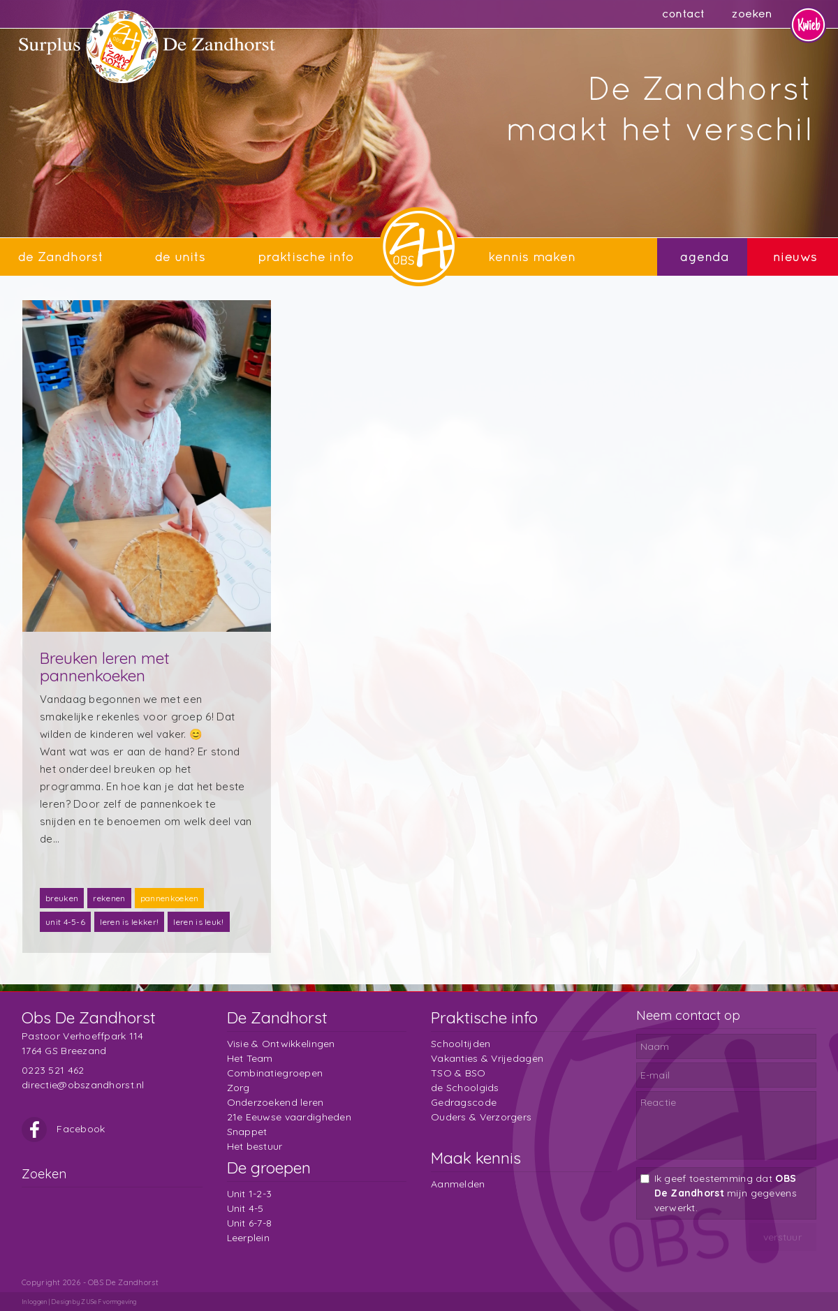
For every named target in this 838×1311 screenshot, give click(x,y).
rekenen (109, 898)
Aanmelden (458, 1184)
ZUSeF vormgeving (108, 1301)
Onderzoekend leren (275, 1102)
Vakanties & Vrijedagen (487, 1058)
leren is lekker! (129, 922)
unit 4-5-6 (65, 922)
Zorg (238, 1087)
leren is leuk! (198, 922)
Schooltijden (460, 1043)
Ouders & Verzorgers (481, 1117)
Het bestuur (255, 1146)
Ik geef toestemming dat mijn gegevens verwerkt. (725, 1193)
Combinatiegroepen (275, 1073)
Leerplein (248, 1237)
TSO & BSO (458, 1073)
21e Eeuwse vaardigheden (289, 1117)
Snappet (247, 1131)
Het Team (250, 1058)
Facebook (63, 1129)
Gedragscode (464, 1102)
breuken (61, 898)
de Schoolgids (465, 1087)
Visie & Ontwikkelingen (281, 1043)
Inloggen (34, 1301)
